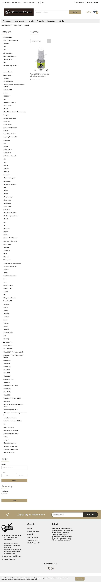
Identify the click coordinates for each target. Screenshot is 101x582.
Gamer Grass (7, 124)
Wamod (5, 257)
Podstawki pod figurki (10, 409)
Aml (4, 62)
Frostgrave (6, 121)
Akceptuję (80, 579)
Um (4, 294)
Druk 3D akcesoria (8, 452)
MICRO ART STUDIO (10, 184)
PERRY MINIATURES (10, 212)
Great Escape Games (9, 276)
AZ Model (6, 78)
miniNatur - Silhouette (10, 241)
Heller (5, 146)
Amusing (6, 339)
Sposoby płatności (32, 537)
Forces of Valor (8, 332)
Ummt (5, 253)
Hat (4, 335)
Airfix (5, 50)
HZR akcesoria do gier (10, 156)
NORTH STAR (7, 206)
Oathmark (6, 209)
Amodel (5, 69)
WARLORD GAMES (9, 266)
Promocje (40, 21)
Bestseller (61, 21)
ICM (5, 162)
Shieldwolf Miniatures (10, 238)
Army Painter (8, 75)
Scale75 (5, 235)
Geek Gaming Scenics (10, 127)
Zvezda (5, 310)
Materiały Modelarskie (10, 446)
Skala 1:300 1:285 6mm (10, 385)
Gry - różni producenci (10, 40)
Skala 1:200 (7, 366)
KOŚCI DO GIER (8, 427)
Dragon (5, 108)
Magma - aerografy (9, 178)
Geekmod (6, 130)
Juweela (6, 168)
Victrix (5, 272)
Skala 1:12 (6, 370)
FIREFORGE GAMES (9, 118)
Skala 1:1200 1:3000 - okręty (12, 398)
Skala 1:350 (7, 388)
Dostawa (29, 528)
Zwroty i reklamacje (33, 531)
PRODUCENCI (6, 37)
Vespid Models (7, 301)
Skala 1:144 (7, 363)
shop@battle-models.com (12, 556)
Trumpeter (6, 250)
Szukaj (14, 480)
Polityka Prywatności (33, 543)
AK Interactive (8, 53)
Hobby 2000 (7, 149)
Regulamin (30, 534)
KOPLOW (6, 171)
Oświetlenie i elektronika (10, 449)
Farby (5, 440)
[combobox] (40, 41)
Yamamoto (6, 304)
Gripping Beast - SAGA (10, 137)
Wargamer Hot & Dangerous (12, 263)
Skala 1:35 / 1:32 (8, 379)
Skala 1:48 (6, 382)
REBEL (5, 225)
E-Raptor (6, 115)
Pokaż (14, 500)
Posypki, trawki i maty (10, 418)
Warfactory (6, 260)
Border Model (7, 89)
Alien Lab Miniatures (9, 56)
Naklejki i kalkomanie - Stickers (12, 421)
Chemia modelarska (10, 443)
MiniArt (5, 193)
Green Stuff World (9, 134)
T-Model (5, 323)
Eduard (5, 326)
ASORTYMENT (6, 342)
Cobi (4, 99)
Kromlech (6, 175)
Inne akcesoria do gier (10, 430)
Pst (4, 222)
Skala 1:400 (7, 392)
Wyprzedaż (51, 21)
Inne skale (6, 401)
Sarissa (5, 320)
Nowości (31, 21)
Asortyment (20, 21)
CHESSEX (6, 96)
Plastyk (5, 219)
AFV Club (6, 329)
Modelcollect (7, 203)
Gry (4, 424)
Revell (5, 231)
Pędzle (5, 436)
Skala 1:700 (7, 395)
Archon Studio (7, 72)
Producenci (7, 21)
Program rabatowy (32, 540)
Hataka (5, 307)
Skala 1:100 (7, 360)
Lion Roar (6, 317)
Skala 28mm (7, 345)
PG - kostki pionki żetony (10, 216)
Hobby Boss (7, 152)
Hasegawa (6, 140)
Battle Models (8, 81)
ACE (4, 47)
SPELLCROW (8, 244)
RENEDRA (6, 228)
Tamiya (6, 247)
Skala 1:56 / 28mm (9, 349)
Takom (5, 291)
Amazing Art (7, 59)
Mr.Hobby (6, 313)
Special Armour (8, 285)
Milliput (5, 190)
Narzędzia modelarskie (10, 433)
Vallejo (6, 269)
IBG (4, 159)
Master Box (6, 181)
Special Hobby (7, 288)
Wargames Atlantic (9, 298)
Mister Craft (7, 200)
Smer (5, 282)
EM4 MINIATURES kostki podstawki (14, 112)
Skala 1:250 (7, 376)
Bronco (5, 93)
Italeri (5, 165)
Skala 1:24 (6, 373)
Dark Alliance (7, 105)
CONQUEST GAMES (9, 102)
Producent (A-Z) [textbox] (36, 41)
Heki (4, 143)
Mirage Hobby (8, 197)
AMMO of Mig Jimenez (10, 65)
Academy (6, 43)
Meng (5, 187)
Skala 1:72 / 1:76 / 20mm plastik (13, 352)
